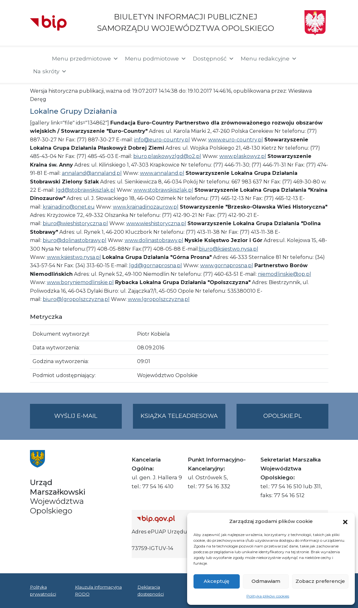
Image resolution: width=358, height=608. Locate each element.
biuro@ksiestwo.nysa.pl (228, 249)
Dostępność (213, 58)
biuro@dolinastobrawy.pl (74, 240)
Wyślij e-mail (88, 420)
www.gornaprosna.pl (226, 265)
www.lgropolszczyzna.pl (159, 299)
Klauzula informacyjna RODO (98, 590)
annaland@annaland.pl (92, 173)
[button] (345, 521)
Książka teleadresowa (179, 415)
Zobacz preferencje (320, 581)
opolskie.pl (282, 415)
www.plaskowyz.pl (242, 156)
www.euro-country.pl (235, 140)
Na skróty (50, 71)
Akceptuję (216, 581)
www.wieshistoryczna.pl (156, 223)
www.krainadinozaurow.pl (146, 207)
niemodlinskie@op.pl (284, 274)
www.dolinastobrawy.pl (154, 240)
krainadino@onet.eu (69, 207)
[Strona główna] (37, 59)
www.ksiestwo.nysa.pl (74, 257)
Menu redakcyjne (269, 58)
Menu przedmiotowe (85, 58)
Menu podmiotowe (155, 58)
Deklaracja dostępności (150, 590)
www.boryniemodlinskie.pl (80, 282)
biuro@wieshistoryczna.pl (75, 223)
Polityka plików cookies (267, 596)
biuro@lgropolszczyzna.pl (76, 299)
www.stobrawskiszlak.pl (163, 190)
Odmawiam (266, 581)
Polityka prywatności (43, 590)
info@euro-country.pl (162, 140)
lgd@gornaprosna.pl (155, 265)
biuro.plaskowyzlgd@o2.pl (167, 156)
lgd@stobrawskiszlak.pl (85, 190)
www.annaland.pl (162, 173)
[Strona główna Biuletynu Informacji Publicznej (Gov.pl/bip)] (184, 518)
